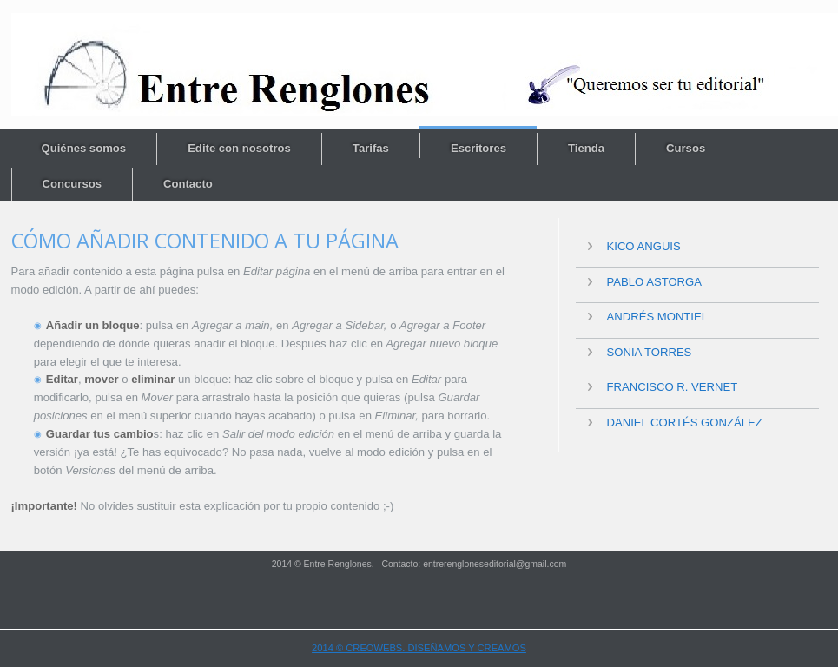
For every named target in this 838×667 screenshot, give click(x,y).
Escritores (478, 148)
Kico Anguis (644, 246)
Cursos (685, 148)
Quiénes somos (84, 148)
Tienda (586, 148)
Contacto (188, 183)
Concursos (72, 183)
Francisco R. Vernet (672, 386)
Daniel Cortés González (684, 422)
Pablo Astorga (655, 281)
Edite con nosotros (239, 148)
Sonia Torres (649, 352)
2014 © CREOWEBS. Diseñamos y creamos (419, 648)
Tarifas (371, 148)
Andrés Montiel (658, 316)
